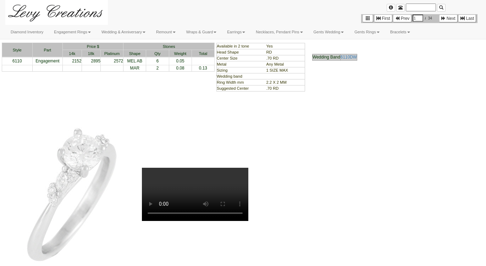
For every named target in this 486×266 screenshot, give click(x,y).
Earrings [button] (236, 32)
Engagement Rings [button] (72, 32)
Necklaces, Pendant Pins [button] (279, 32)
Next (448, 18)
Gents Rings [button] (367, 32)
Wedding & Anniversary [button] (123, 32)
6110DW (349, 57)
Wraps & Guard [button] (201, 32)
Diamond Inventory (27, 32)
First (383, 18)
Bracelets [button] (400, 32)
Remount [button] (166, 32)
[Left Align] (391, 8)
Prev (402, 18)
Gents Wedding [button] (329, 32)
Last (467, 18)
